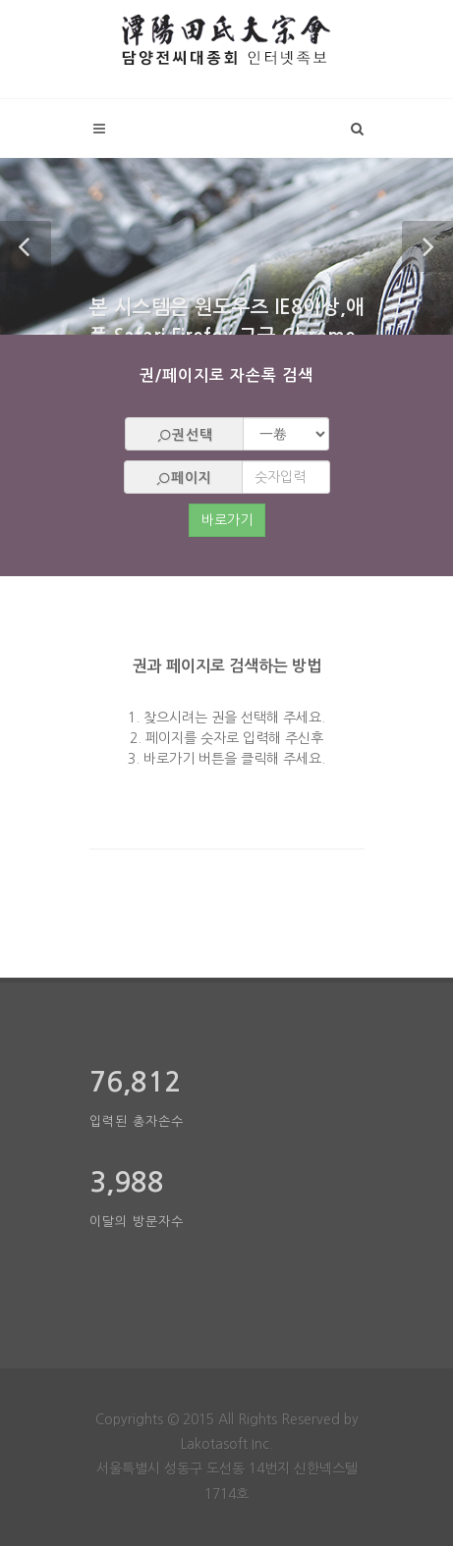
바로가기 (227, 520)
